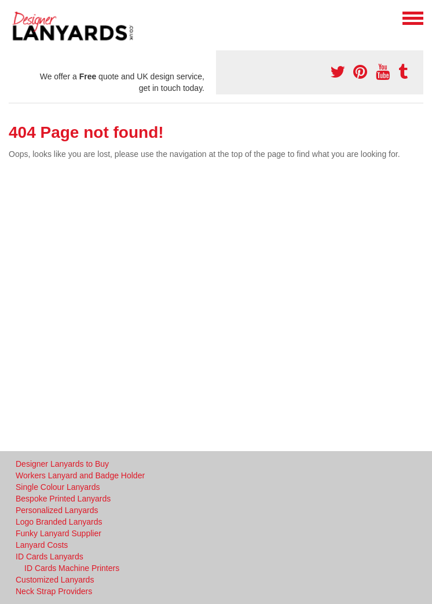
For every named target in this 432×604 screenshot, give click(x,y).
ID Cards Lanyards (49, 556)
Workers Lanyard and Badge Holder (80, 475)
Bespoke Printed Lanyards (63, 498)
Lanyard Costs (42, 545)
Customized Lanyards (55, 579)
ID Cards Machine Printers (71, 568)
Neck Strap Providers (54, 591)
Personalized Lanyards (57, 510)
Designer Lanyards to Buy (62, 463)
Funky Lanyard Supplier (58, 533)
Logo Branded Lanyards (59, 521)
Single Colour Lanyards (58, 487)
